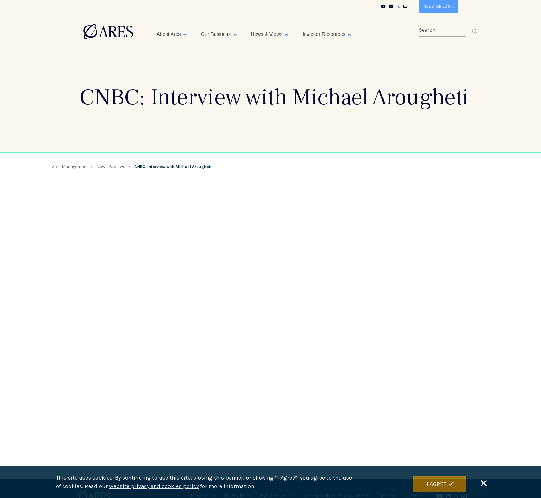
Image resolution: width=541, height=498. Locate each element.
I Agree (436, 484)
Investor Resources (324, 34)
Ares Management (70, 166)
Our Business (216, 34)
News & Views (267, 34)
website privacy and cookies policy (154, 486)
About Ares (169, 34)
